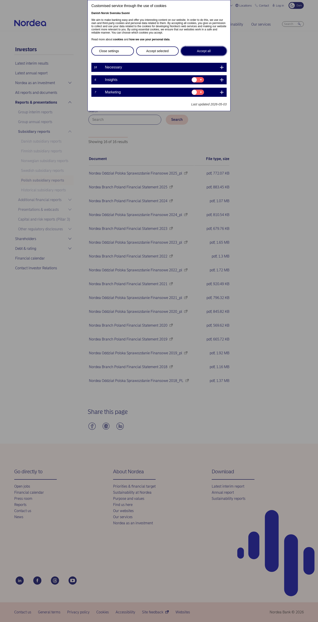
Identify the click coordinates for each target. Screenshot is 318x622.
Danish (95, 13)
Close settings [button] (109, 51)
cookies (118, 39)
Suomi (125, 13)
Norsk (105, 13)
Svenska (115, 13)
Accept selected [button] (157, 51)
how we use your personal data (149, 39)
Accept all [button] (204, 51)
